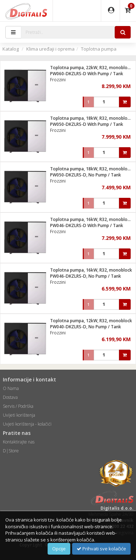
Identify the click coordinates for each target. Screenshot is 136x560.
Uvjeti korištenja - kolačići (27, 424)
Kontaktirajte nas (18, 442)
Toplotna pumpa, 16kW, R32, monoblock (91, 270)
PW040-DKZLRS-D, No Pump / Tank (85, 327)
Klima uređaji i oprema (50, 49)
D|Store (11, 451)
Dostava (10, 397)
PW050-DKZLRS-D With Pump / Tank (86, 124)
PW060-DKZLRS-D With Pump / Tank (86, 74)
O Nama (11, 388)
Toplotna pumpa (98, 49)
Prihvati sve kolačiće (101, 548)
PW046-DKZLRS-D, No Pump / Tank (85, 276)
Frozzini (58, 80)
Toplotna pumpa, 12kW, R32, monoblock (91, 321)
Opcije (59, 548)
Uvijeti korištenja (19, 415)
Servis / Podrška (18, 406)
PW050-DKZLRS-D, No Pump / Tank (85, 175)
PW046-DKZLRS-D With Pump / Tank (86, 225)
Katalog (10, 49)
